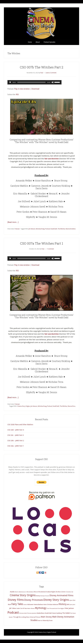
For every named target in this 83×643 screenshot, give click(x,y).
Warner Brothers (71, 229)
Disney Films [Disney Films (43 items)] (16, 599)
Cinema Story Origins (23, 406)
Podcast (17, 229)
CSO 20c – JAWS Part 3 (15, 435)
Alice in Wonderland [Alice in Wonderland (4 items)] (40, 592)
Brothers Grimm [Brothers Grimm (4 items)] (61, 592)
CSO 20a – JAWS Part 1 (15, 446)
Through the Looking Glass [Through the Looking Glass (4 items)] (21, 617)
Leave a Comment (51, 73)
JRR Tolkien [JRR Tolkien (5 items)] (12, 608)
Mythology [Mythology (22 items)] (40, 608)
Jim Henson (32, 229)
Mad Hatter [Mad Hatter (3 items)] (28, 608)
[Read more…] (12, 222)
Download (35, 89)
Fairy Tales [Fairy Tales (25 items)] (17, 604)
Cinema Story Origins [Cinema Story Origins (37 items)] (23, 595)
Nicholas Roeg (40, 229)
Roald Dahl (54, 229)
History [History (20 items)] (62, 604)
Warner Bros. (72, 406)
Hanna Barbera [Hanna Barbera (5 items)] (38, 604)
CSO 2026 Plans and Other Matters (20, 425)
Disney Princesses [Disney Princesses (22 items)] (33, 600)
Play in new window (22, 89)
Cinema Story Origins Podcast (41, 23)
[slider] (31, 82)
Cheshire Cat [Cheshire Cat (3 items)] (69, 592)
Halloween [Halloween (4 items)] (30, 604)
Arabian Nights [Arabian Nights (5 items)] (50, 592)
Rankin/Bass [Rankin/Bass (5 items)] (41, 613)
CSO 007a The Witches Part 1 (41, 243)
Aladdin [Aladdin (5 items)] (12, 592)
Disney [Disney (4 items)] (38, 595)
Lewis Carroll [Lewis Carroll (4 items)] (20, 608)
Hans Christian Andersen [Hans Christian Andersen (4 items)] (51, 604)
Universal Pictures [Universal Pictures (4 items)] (35, 617)
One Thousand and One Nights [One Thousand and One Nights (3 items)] (55, 608)
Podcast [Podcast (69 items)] (13, 612)
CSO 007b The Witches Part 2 (41, 67)
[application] (34, 82)
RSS (17, 94)
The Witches (61, 229)
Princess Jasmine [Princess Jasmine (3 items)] (31, 613)
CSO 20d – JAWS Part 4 (15, 430)
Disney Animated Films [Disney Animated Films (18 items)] (61, 595)
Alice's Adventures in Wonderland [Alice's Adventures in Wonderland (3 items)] (24, 592)
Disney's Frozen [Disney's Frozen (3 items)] (44, 595)
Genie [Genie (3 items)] (25, 604)
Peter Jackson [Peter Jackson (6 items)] (69, 608)
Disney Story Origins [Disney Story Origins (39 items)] (56, 599)
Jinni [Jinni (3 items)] (74, 604)
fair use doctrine (51, 159)
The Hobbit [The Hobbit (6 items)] (66, 613)
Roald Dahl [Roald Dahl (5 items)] (48, 613)
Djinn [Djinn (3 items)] (70, 600)
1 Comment (50, 249)
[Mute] (53, 82)
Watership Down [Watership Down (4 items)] (48, 620)
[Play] (10, 82)
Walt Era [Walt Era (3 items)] (40, 620)
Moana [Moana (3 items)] (33, 608)
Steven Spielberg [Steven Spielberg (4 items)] (57, 613)
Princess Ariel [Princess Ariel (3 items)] (23, 613)
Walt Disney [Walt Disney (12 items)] (46, 617)
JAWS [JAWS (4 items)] (68, 604)
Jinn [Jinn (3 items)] (71, 604)
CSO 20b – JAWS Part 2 (15, 441)
